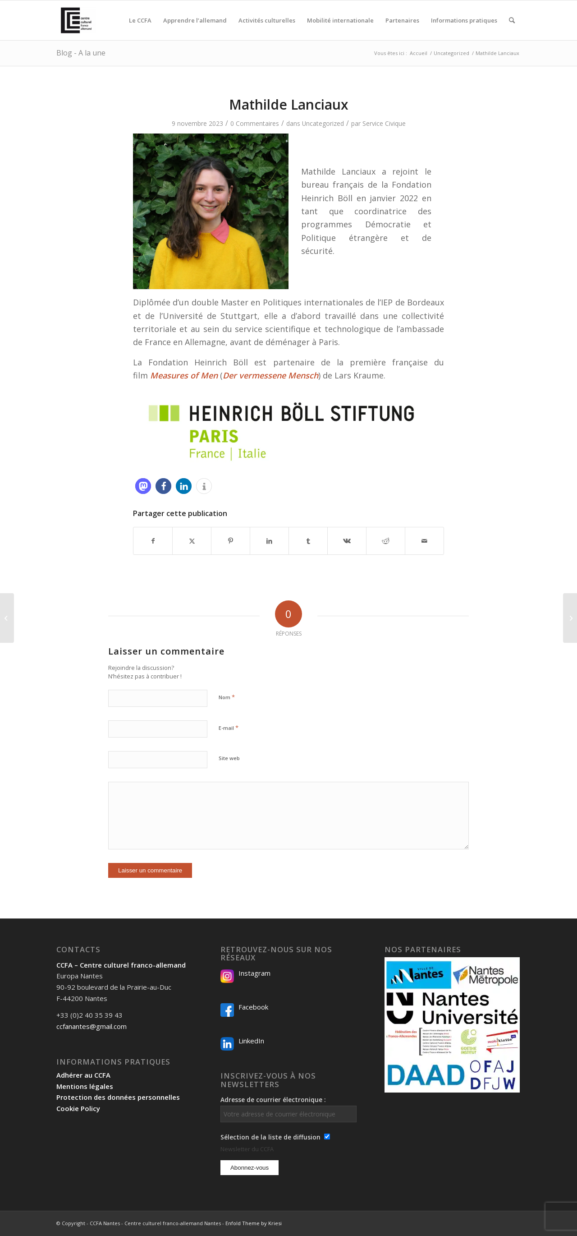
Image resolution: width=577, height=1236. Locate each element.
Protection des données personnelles (118, 1097)
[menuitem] (140, 20)
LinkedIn (251, 1040)
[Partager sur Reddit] (385, 540)
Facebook (253, 1006)
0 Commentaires (254, 123)
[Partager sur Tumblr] (308, 540)
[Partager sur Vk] (347, 540)
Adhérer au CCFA (83, 1074)
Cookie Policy (78, 1108)
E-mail (228, 728)
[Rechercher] (512, 20)
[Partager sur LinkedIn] (269, 540)
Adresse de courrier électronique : (288, 1108)
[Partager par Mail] (424, 540)
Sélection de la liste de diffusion (270, 1137)
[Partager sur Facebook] (152, 540)
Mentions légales (84, 1086)
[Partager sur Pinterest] (230, 540)
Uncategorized (323, 123)
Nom (227, 697)
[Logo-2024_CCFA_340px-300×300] (76, 20)
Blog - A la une (80, 53)
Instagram (254, 973)
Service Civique (384, 123)
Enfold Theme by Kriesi (253, 1223)
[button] (143, 486)
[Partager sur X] (192, 540)
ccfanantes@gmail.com (91, 1026)
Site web (229, 758)
